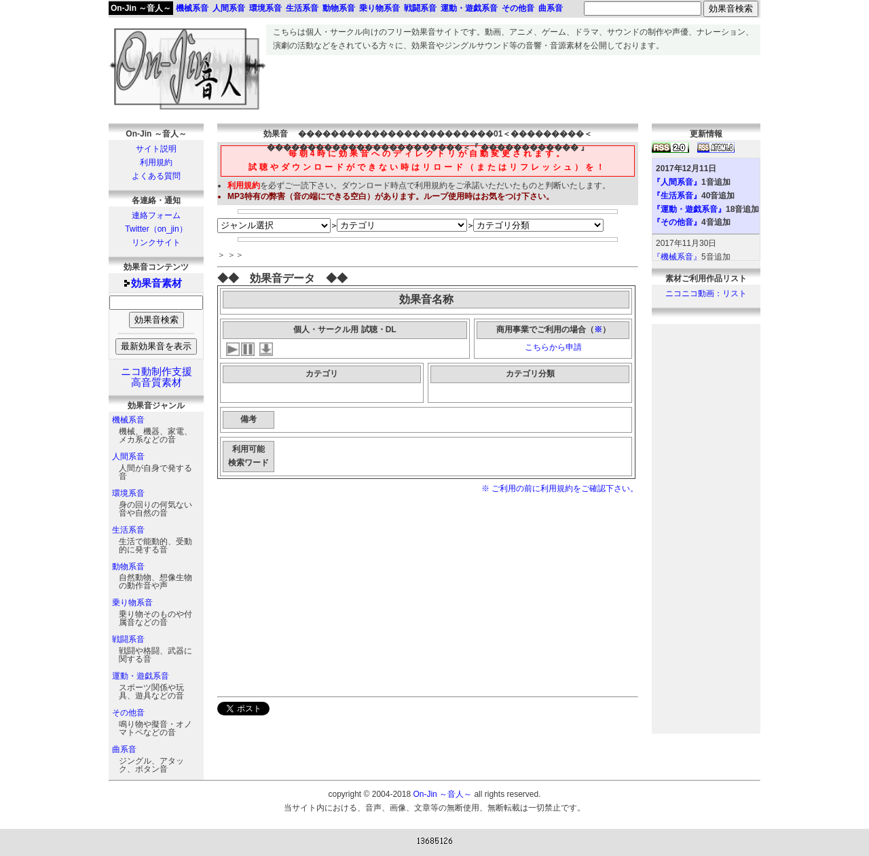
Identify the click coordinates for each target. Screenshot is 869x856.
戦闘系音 (128, 639)
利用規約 (156, 162)
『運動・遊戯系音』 (689, 209)
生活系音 (128, 530)
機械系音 (128, 420)
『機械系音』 (676, 257)
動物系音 (128, 566)
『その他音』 (676, 222)
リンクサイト (156, 242)
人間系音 (128, 456)
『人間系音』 (676, 182)
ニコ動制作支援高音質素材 (156, 377)
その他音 (128, 712)
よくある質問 (156, 176)
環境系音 (128, 493)
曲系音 (124, 749)
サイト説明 (156, 149)
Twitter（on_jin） (156, 229)
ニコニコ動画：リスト (706, 293)
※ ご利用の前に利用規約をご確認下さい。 (559, 488)
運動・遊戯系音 (140, 676)
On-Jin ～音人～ (141, 8)
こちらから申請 (553, 347)
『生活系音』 (676, 195)
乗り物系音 (132, 602)
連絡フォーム (156, 215)
